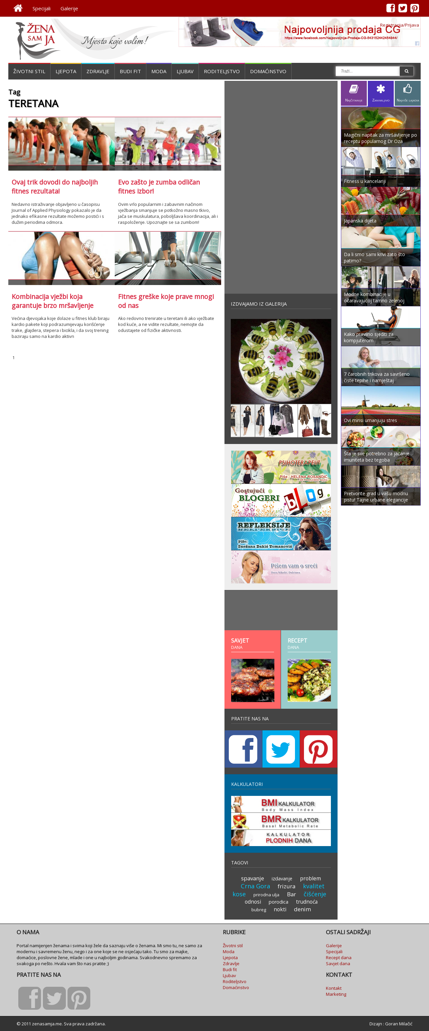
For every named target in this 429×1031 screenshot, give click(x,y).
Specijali (42, 8)
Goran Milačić (398, 1024)
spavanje (252, 878)
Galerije (69, 8)
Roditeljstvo (222, 71)
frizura (286, 886)
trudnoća (307, 901)
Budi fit (130, 71)
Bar (291, 894)
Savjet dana (338, 963)
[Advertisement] (281, 187)
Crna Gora (255, 886)
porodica (278, 902)
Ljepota (66, 71)
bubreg (258, 910)
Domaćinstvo (268, 71)
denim (302, 909)
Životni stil (29, 71)
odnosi (253, 901)
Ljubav (185, 71)
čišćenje (315, 894)
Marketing (336, 994)
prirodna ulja (266, 895)
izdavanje (282, 878)
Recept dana (339, 957)
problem (310, 878)
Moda (158, 71)
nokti (280, 909)
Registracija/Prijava (399, 25)
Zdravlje (97, 71)
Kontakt (334, 988)
